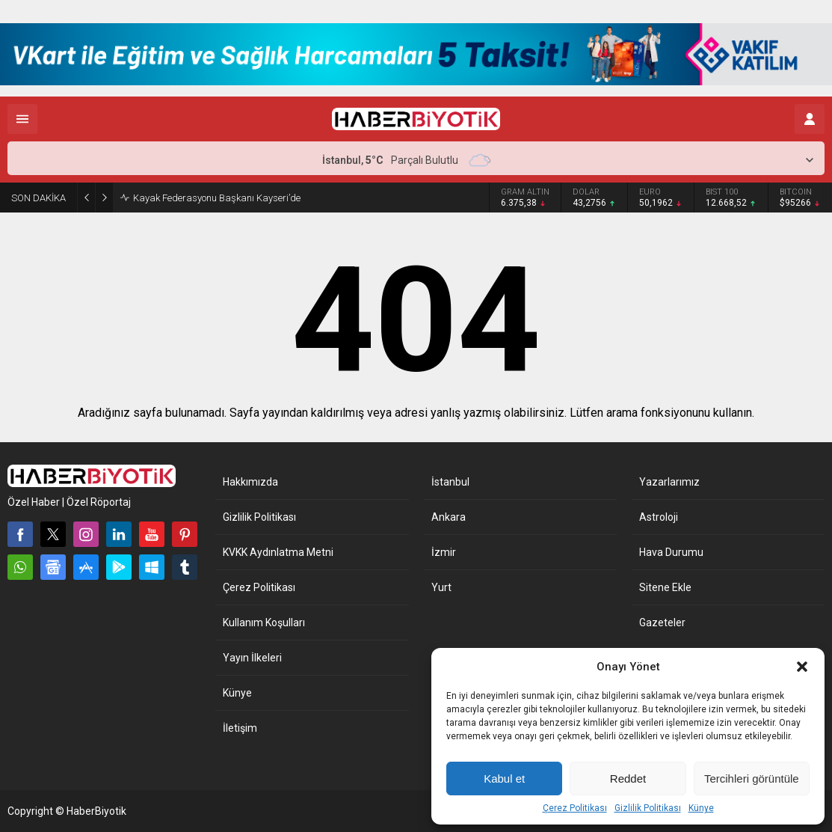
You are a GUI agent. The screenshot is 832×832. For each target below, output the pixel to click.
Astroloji (658, 517)
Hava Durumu (671, 552)
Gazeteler (662, 622)
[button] (802, 666)
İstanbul (450, 482)
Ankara (448, 517)
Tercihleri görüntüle (751, 778)
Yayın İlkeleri (252, 658)
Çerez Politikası (575, 808)
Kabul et (504, 778)
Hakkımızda (250, 482)
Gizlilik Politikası (647, 808)
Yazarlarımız (669, 482)
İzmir (443, 552)
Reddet (628, 778)
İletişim (240, 728)
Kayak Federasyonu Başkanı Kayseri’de (217, 198)
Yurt (441, 587)
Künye (701, 808)
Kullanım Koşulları (264, 622)
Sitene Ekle (665, 587)
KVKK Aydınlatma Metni (278, 552)
